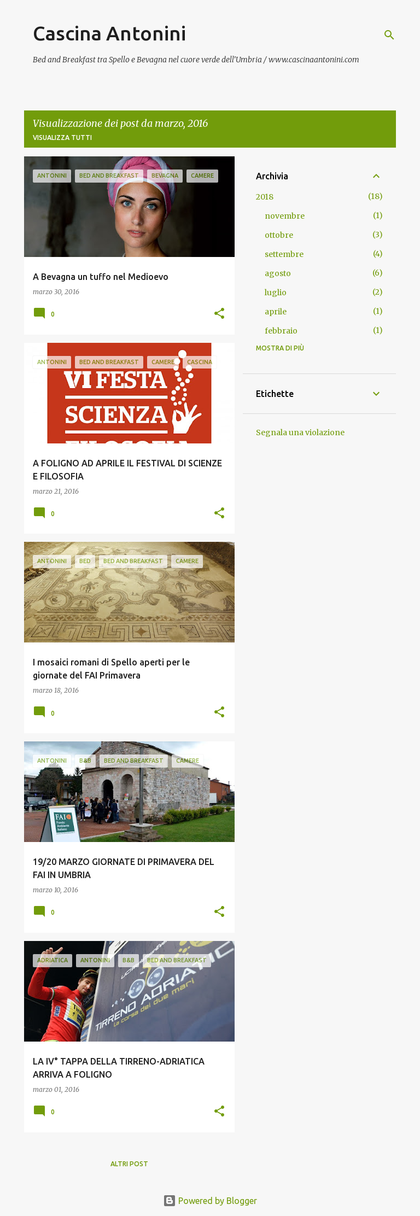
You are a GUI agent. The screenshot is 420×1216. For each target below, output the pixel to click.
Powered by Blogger (210, 1201)
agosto (278, 273)
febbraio (281, 331)
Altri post (129, 1163)
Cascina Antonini (109, 33)
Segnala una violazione (300, 432)
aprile (276, 312)
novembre (285, 216)
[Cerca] (389, 35)
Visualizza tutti (62, 137)
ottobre (279, 235)
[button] (219, 314)
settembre (284, 254)
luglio (276, 292)
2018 (264, 197)
